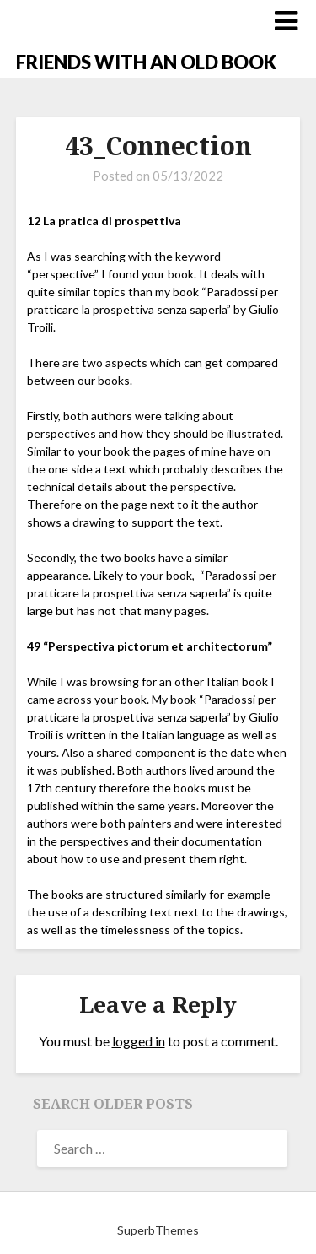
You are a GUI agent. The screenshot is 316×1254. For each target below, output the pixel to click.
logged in (138, 1041)
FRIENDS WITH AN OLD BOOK (146, 62)
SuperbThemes (158, 1230)
